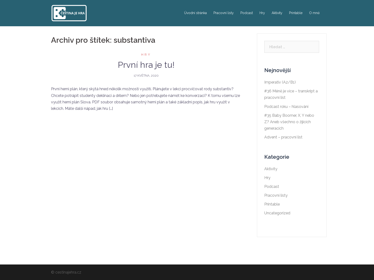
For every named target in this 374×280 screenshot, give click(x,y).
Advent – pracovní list (283, 137)
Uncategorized (277, 213)
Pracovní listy (223, 13)
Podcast (246, 13)
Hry (262, 13)
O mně (314, 13)
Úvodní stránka (195, 13)
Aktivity (277, 13)
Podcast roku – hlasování (286, 106)
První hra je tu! (146, 65)
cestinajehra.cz (68, 272)
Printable (295, 13)
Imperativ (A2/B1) (280, 82)
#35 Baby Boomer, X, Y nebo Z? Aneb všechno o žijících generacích (289, 122)
